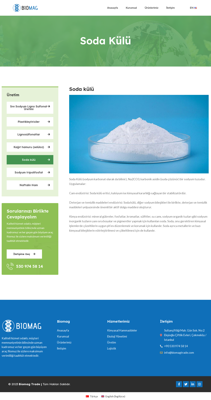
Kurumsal (131, 7)
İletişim (170, 7)
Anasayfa (112, 7)
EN (193, 7)
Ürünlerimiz (151, 7)
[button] (30, 108)
